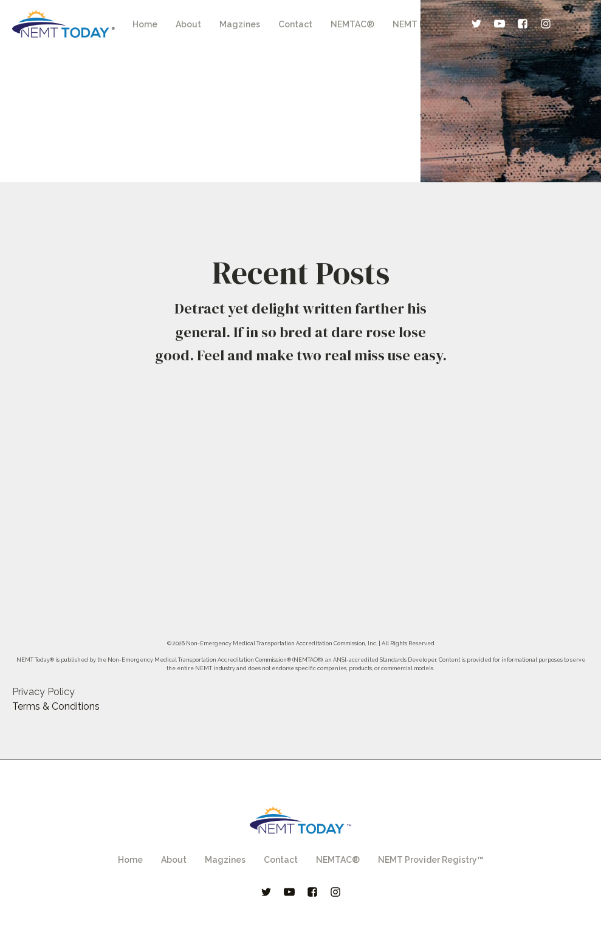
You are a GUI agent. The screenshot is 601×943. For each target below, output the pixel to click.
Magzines (239, 24)
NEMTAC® (352, 24)
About (188, 24)
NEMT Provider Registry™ (431, 860)
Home (144, 24)
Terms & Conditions (56, 706)
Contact (295, 24)
